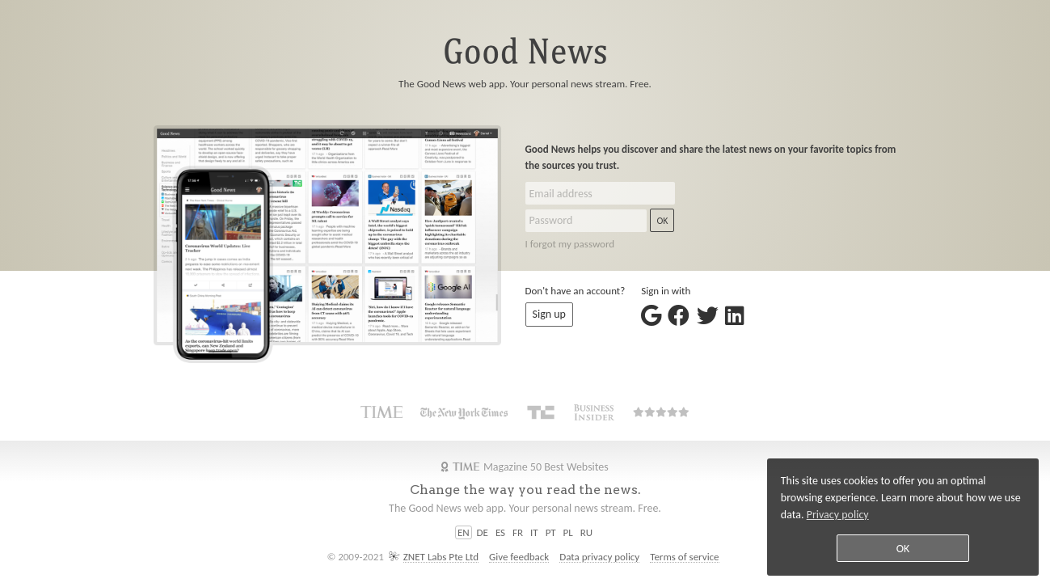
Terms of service (684, 557)
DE (482, 532)
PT (551, 532)
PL (568, 532)
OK (662, 220)
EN (464, 532)
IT (534, 532)
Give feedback (519, 557)
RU (586, 532)
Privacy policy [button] (838, 515)
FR (517, 532)
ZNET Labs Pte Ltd (441, 557)
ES (500, 532)
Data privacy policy (599, 557)
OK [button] (903, 548)
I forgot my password (570, 244)
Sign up (549, 314)
